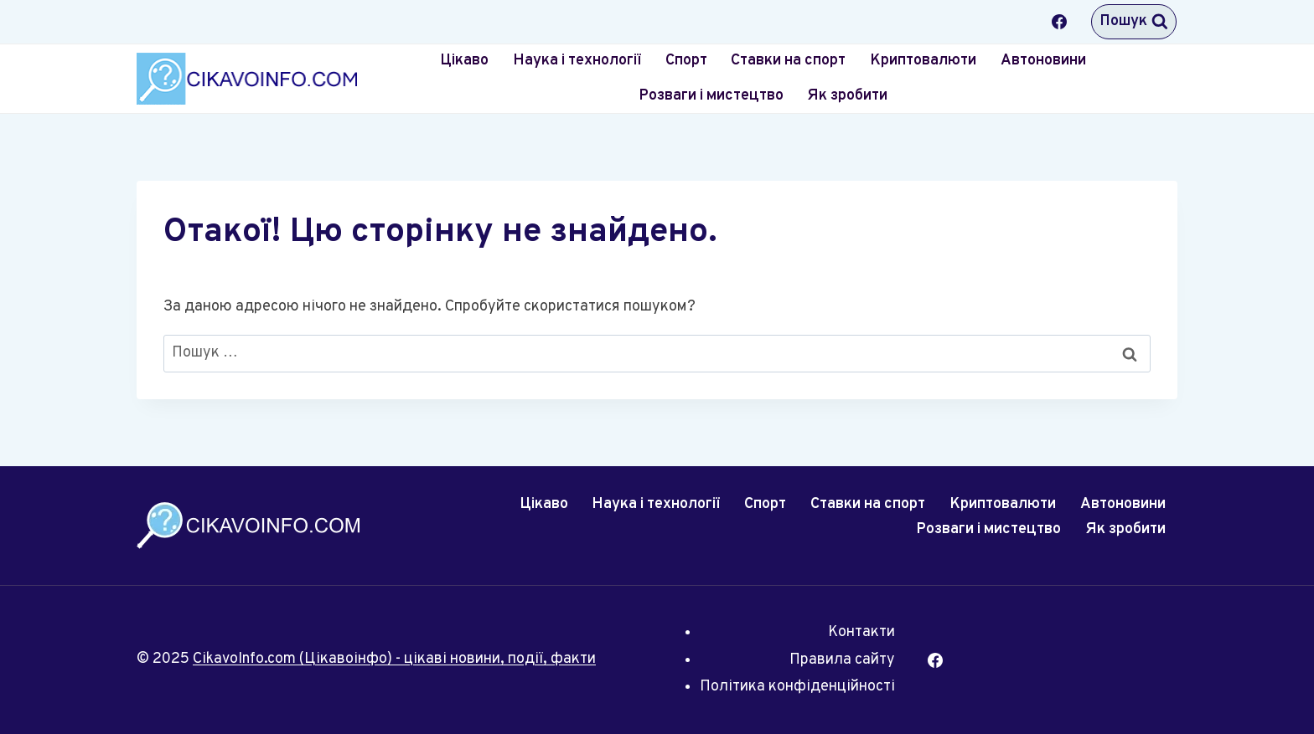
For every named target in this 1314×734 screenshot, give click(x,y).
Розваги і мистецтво (711, 95)
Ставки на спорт (788, 60)
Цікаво (464, 60)
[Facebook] (1059, 22)
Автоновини (1043, 60)
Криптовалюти (923, 60)
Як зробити (847, 95)
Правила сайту (842, 660)
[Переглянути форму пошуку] (1134, 21)
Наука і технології (577, 60)
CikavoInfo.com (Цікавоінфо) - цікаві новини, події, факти (394, 659)
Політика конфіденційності (797, 686)
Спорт (686, 60)
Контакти (861, 632)
